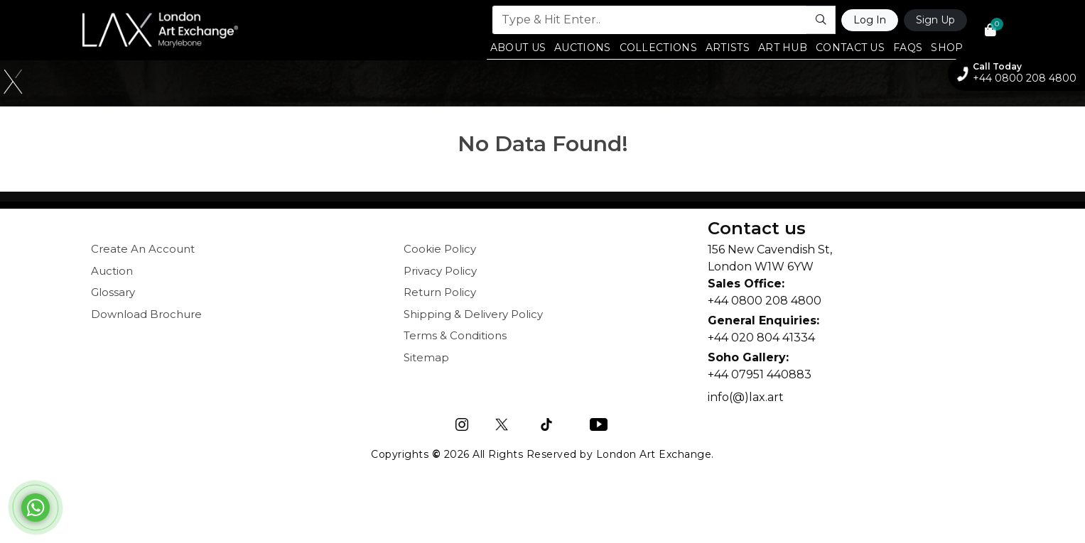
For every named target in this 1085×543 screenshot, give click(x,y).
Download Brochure (146, 314)
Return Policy (440, 292)
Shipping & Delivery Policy (473, 314)
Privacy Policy (440, 271)
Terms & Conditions (455, 335)
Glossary (113, 292)
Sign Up (935, 19)
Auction (112, 271)
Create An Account (143, 249)
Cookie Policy (440, 249)
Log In (869, 19)
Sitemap (426, 357)
